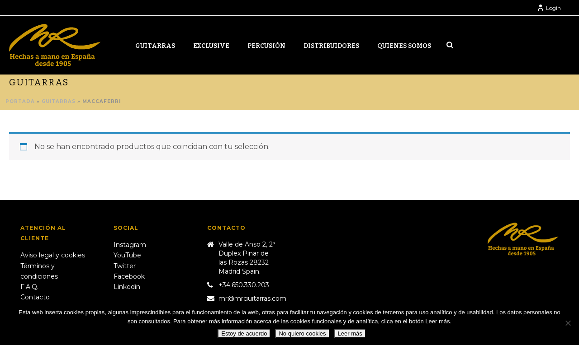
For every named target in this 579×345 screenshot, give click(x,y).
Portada (20, 101)
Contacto (35, 297)
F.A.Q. (29, 287)
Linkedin (127, 287)
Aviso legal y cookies (52, 255)
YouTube (127, 255)
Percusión (266, 46)
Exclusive (211, 46)
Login (549, 8)
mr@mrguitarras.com (252, 298)
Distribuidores (331, 46)
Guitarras (155, 46)
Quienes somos (404, 46)
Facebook (129, 276)
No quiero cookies (302, 333)
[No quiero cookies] (567, 322)
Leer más (350, 333)
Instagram (130, 245)
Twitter (125, 266)
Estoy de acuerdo (244, 333)
